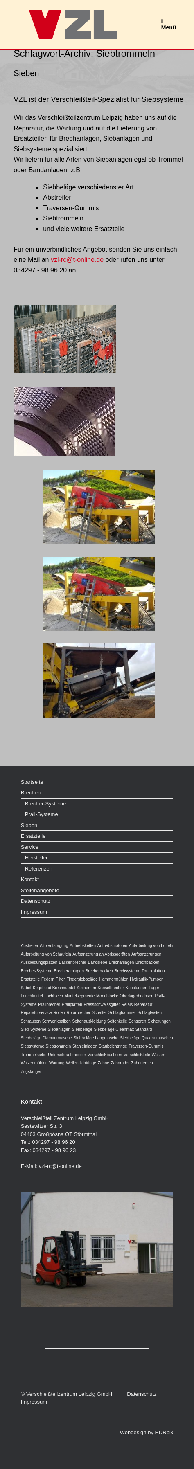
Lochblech (53, 996)
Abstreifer (29, 945)
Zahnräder (120, 1063)
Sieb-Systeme (33, 1029)
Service (29, 847)
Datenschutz (35, 901)
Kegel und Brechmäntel (54, 987)
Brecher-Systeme (45, 804)
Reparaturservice (36, 1012)
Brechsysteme (127, 971)
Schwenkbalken (56, 1021)
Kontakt (30, 879)
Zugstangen (32, 1071)
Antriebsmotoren (112, 945)
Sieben (26, 73)
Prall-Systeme (41, 814)
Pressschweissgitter (101, 1004)
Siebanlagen (59, 1029)
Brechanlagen (121, 962)
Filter (60, 979)
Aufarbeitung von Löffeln (151, 945)
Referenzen (38, 869)
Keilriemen (86, 987)
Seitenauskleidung (89, 1021)
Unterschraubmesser (67, 1055)
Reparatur (143, 1004)
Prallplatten (72, 1004)
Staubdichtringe (113, 1046)
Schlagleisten (150, 1012)
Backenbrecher (72, 962)
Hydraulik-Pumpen (146, 979)
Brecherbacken (99, 971)
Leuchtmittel (32, 996)
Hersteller (36, 858)
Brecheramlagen (69, 971)
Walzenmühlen (34, 1063)
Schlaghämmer (122, 1012)
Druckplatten (153, 971)
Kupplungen (136, 987)
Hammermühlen (114, 979)
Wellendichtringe (81, 1063)
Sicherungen (159, 1021)
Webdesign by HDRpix (147, 1432)
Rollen (59, 1012)
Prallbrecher (49, 1004)
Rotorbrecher (78, 1012)
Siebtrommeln (58, 1046)
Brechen (31, 793)
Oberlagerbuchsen (136, 996)
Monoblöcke (107, 996)
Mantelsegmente (79, 996)
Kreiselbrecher (110, 987)
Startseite (32, 782)
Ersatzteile (33, 836)
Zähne (103, 1063)
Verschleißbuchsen (105, 1055)
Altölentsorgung (54, 945)
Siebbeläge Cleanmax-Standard (123, 1029)
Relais (127, 1004)
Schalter (99, 1012)
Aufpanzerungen (146, 954)
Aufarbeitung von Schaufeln (46, 954)
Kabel (26, 987)
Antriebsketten (83, 945)
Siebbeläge (82, 1029)
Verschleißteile (137, 1055)
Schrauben (31, 1021)
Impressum (34, 912)
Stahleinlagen (84, 1046)
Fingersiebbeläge (82, 979)
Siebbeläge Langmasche (95, 1038)
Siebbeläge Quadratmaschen (146, 1038)
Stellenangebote (40, 890)
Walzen (158, 1055)
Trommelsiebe (34, 1055)
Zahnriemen (142, 1063)
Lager (154, 987)
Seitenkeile (117, 1021)
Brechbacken (147, 962)
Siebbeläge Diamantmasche (46, 1038)
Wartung (56, 1063)
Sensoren (137, 1021)
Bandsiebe (97, 962)
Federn (47, 979)
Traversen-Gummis (146, 1046)
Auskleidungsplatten (39, 962)
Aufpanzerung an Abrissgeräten (101, 954)
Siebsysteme (32, 1046)
